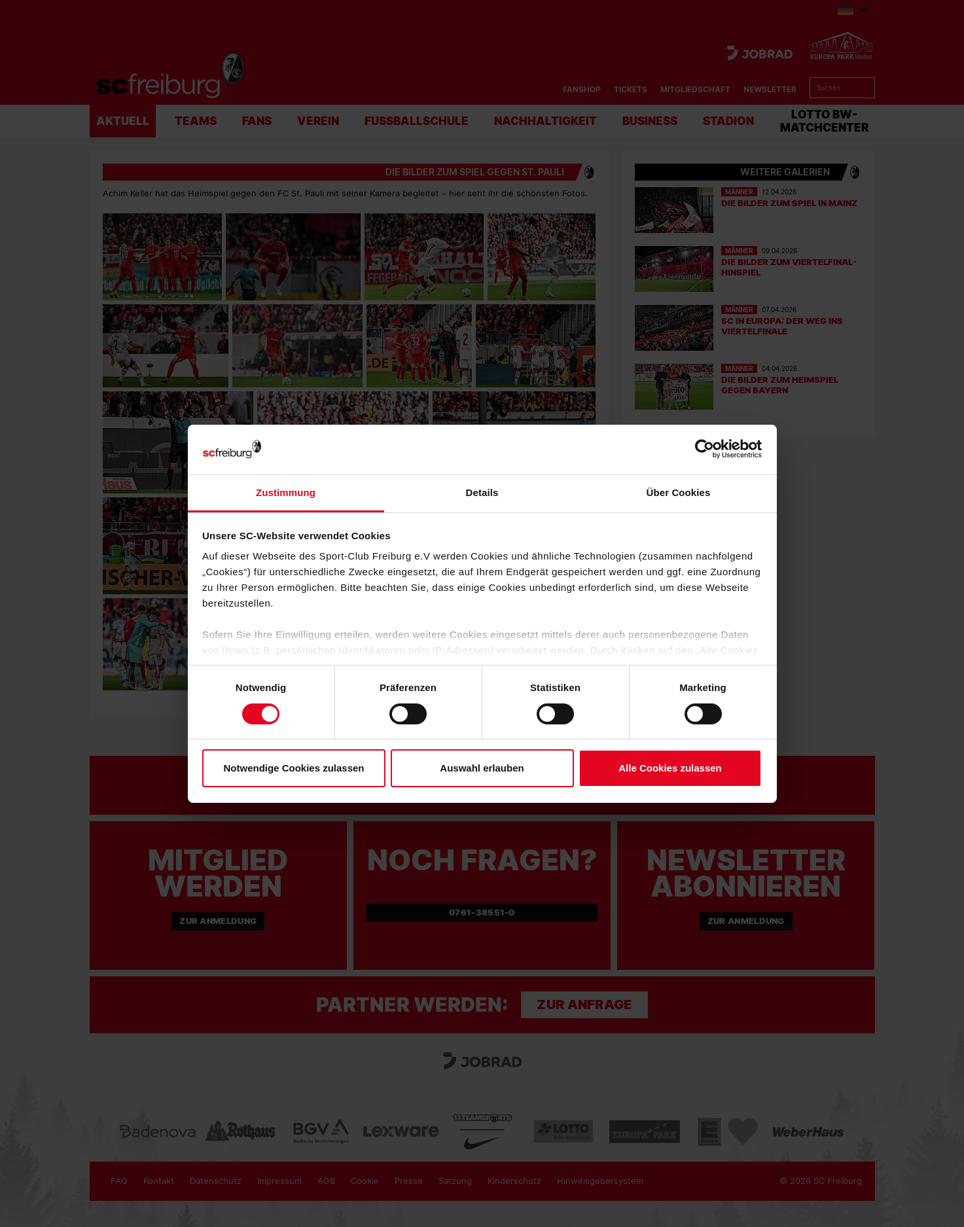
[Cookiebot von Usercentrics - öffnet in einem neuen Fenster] (704, 449)
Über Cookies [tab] (679, 492)
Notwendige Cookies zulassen (293, 768)
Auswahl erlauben (482, 768)
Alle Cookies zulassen (670, 768)
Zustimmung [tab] (285, 492)
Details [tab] (482, 492)
